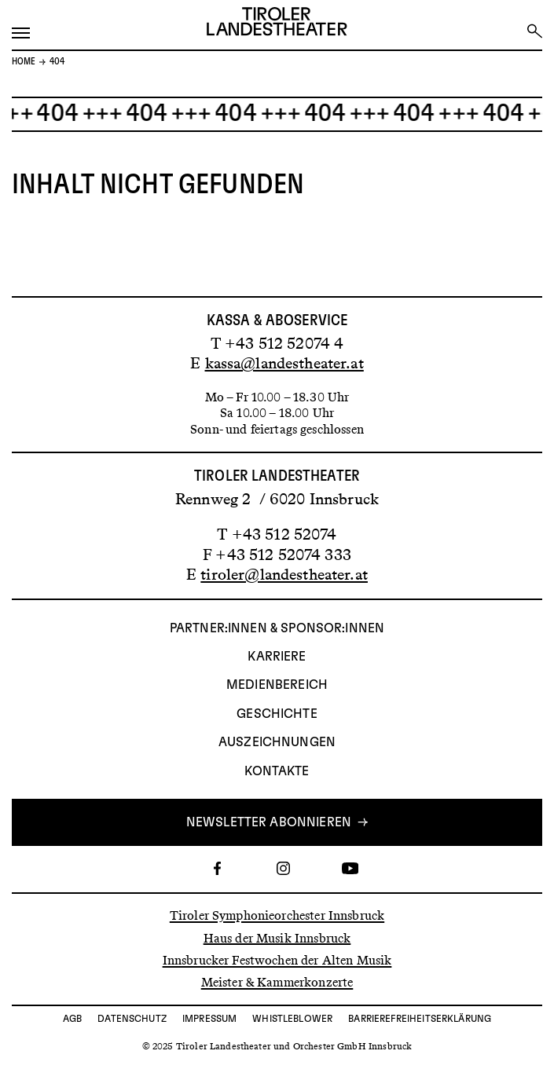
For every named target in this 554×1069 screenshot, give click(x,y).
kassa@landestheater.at (284, 362)
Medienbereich (277, 685)
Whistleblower (292, 1018)
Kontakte (276, 771)
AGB (72, 1018)
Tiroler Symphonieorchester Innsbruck (277, 915)
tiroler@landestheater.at (284, 574)
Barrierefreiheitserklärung (419, 1018)
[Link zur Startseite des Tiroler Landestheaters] (277, 23)
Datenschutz (132, 1018)
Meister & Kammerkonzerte (277, 982)
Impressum (209, 1018)
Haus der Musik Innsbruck (277, 937)
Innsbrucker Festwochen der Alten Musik (277, 960)
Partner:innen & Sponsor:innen (277, 628)
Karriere (277, 656)
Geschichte (277, 714)
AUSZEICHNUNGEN (277, 742)
